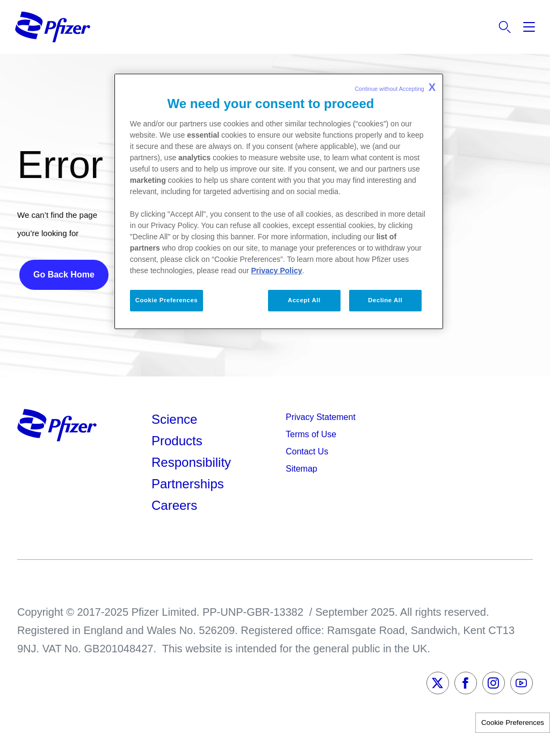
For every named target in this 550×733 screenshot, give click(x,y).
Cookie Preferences (512, 722)
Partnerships (187, 483)
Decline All (385, 300)
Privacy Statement (321, 417)
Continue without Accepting (395, 87)
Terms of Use (311, 434)
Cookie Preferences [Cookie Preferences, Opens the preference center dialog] (166, 300)
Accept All (304, 300)
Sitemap (301, 468)
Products (176, 440)
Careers (174, 505)
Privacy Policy (276, 270)
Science (174, 419)
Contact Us (307, 451)
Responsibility (191, 462)
